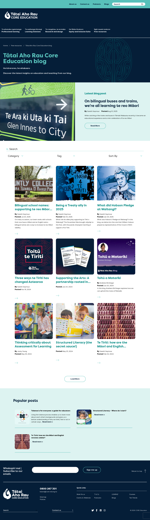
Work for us (81, 494)
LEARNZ (115, 494)
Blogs (114, 498)
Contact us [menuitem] (84, 4)
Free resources (16, 46)
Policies (42, 499)
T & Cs (96, 494)
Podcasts (97, 498)
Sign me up (92, 470)
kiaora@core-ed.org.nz (48, 492)
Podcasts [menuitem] (97, 4)
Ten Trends (133, 498)
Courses (132, 494)
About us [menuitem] (73, 4)
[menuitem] (21, 15)
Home (5, 46)
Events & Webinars (84, 498)
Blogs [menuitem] (106, 4)
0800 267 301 (48, 488)
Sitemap (43, 497)
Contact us (56, 510)
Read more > (47, 422)
